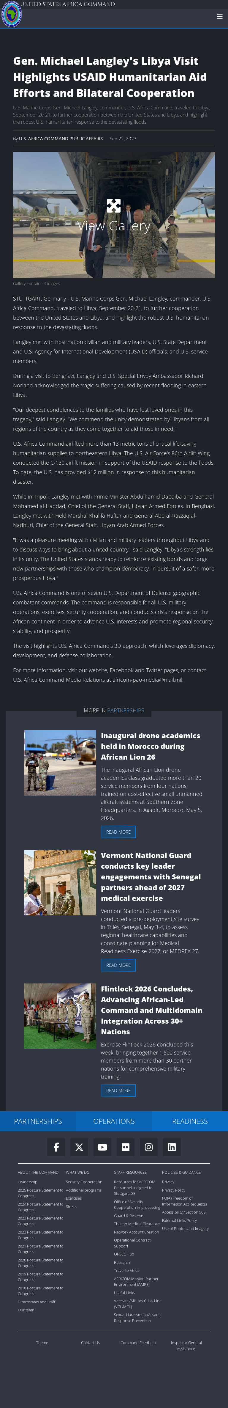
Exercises (74, 1198)
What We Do (78, 1172)
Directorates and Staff (36, 1302)
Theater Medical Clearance (137, 1223)
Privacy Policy (173, 1190)
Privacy (168, 1181)
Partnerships (125, 710)
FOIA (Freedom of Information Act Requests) (184, 1201)
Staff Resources (130, 1172)
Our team (26, 1310)
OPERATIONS (114, 1121)
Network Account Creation (136, 1232)
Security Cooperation (84, 1181)
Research (122, 1262)
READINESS (190, 1121)
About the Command (38, 1172)
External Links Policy (179, 1220)
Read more (118, 832)
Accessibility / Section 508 (183, 1212)
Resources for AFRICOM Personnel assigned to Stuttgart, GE (134, 1187)
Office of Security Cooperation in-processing (137, 1204)
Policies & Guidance (181, 1172)
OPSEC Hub (124, 1254)
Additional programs (84, 1190)
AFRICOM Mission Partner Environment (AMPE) (136, 1281)
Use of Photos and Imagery (185, 1228)
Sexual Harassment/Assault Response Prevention (137, 1317)
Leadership (27, 1181)
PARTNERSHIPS (38, 1121)
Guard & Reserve (128, 1215)
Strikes (71, 1206)
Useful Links (124, 1292)
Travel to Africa (127, 1270)
